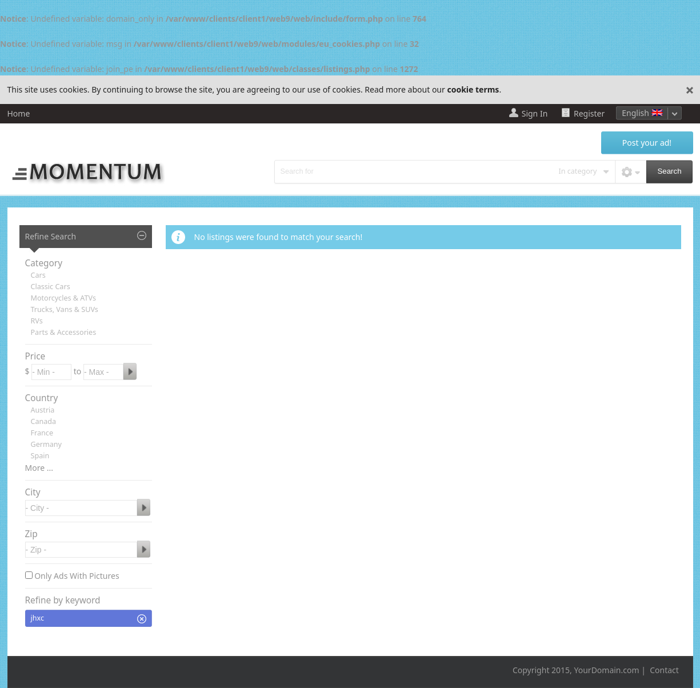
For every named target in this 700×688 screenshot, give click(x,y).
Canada (44, 421)
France (42, 433)
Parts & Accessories (64, 332)
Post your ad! (646, 142)
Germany (46, 444)
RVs (37, 321)
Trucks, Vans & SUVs (64, 309)
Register (589, 113)
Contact (664, 670)
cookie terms (473, 89)
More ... (39, 467)
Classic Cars (50, 286)
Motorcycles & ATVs (63, 298)
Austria (43, 410)
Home (18, 113)
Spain (40, 456)
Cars (38, 275)
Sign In (535, 113)
